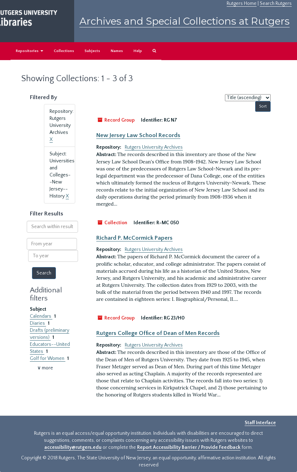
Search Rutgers (276, 3)
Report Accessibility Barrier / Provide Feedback (188, 447)
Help (138, 51)
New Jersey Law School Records (138, 135)
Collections (64, 51)
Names (117, 51)
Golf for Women (47, 358)
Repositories (29, 51)
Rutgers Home (242, 3)
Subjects (92, 51)
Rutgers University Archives (154, 147)
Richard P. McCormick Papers (134, 238)
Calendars (41, 316)
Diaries (38, 323)
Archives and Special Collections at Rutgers (184, 21)
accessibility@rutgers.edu (73, 447)
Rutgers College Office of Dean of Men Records (158, 333)
